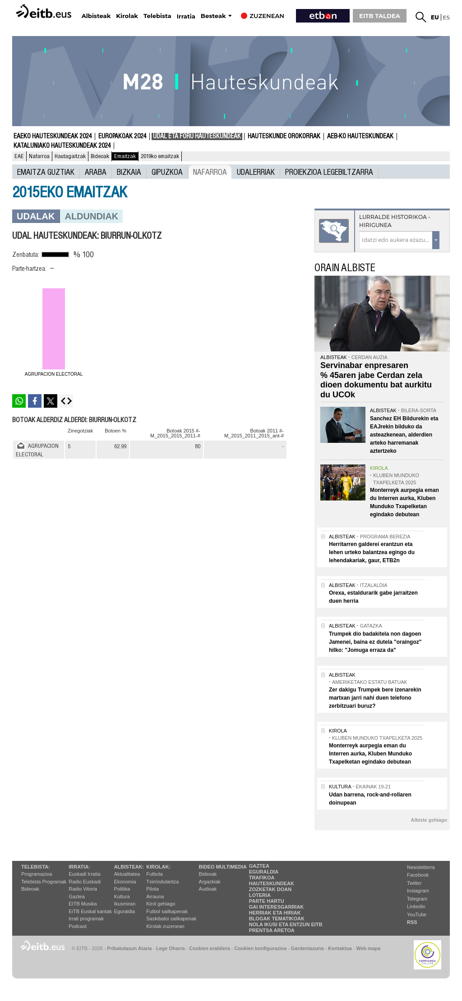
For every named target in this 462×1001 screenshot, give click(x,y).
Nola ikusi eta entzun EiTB (286, 924)
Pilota (152, 889)
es (446, 17)
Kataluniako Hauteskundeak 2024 (62, 146)
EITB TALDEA (379, 15)
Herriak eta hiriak (275, 912)
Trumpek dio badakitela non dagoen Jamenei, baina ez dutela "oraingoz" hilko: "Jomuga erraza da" (375, 642)
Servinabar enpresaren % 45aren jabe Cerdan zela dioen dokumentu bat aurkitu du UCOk (376, 380)
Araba (95, 172)
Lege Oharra (170, 948)
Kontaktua (340, 948)
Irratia (186, 16)
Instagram (418, 890)
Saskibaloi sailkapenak (171, 918)
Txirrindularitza (162, 881)
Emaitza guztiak (45, 172)
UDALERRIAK (256, 172)
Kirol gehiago (160, 903)
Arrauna (155, 896)
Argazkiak (210, 881)
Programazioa (36, 874)
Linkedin (416, 906)
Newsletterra (421, 867)
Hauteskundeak (271, 883)
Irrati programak (86, 918)
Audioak (208, 889)
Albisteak (96, 16)
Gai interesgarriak (276, 907)
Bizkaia (129, 172)
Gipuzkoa (167, 172)
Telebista (157, 16)
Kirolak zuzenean (165, 926)
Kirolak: (158, 866)
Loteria (260, 895)
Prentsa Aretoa (272, 930)
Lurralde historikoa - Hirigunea (394, 221)
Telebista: (35, 866)
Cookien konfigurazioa (260, 948)
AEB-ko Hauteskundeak (360, 136)
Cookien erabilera (209, 948)
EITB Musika (83, 903)
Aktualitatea (127, 874)
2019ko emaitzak (160, 156)
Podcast (78, 926)
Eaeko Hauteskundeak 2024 (53, 136)
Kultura (122, 896)
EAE (19, 156)
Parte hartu (266, 901)
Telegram (417, 898)
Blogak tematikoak (277, 918)
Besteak (213, 16)
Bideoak (100, 156)
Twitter (414, 883)
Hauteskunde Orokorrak (284, 136)
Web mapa (368, 948)
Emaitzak (125, 156)
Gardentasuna (307, 948)
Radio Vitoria (83, 889)
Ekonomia (125, 881)
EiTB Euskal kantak (90, 911)
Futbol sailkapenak (167, 911)
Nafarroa (39, 156)
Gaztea (76, 896)
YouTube (416, 914)
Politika (122, 889)
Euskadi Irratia (84, 874)
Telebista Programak (43, 881)
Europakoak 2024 (122, 136)
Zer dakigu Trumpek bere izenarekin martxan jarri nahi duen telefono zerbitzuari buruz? (375, 698)
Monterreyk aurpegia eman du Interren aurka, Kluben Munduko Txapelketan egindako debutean (370, 753)
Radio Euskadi (85, 881)
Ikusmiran (125, 903)
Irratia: (79, 866)
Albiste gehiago (429, 820)
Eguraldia (124, 911)
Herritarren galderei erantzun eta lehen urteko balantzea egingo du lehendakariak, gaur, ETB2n (372, 552)
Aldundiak (91, 216)
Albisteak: (129, 866)
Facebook (418, 875)
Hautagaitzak (70, 156)
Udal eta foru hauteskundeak (197, 136)
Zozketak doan (270, 889)
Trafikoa (262, 877)
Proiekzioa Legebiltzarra (329, 172)
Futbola (154, 874)
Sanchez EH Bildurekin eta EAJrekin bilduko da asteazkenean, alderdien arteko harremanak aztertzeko (404, 434)
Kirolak (127, 16)
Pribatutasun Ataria (129, 948)
